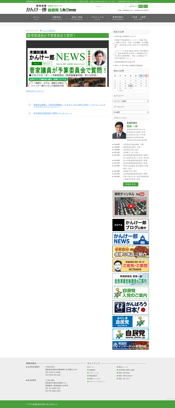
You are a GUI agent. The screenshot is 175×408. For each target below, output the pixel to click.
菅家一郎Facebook (125, 376)
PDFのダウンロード (35, 91)
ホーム (36, 18)
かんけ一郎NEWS (49, 31)
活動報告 (56, 18)
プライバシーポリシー (97, 381)
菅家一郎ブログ (124, 379)
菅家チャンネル (94, 379)
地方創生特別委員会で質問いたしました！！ (50, 113)
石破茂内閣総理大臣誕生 (124, 62)
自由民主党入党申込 (142, 10)
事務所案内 (118, 18)
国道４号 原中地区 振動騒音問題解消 (128, 65)
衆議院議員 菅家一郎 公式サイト (45, 404)
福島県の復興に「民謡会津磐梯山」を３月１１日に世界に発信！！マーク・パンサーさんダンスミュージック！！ (66, 105)
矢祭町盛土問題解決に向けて (125, 36)
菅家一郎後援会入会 (125, 10)
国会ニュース (123, 367)
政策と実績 (77, 18)
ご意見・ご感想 (138, 18)
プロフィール (97, 18)
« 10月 (120, 90)
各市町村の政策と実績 (126, 370)
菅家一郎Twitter (124, 373)
